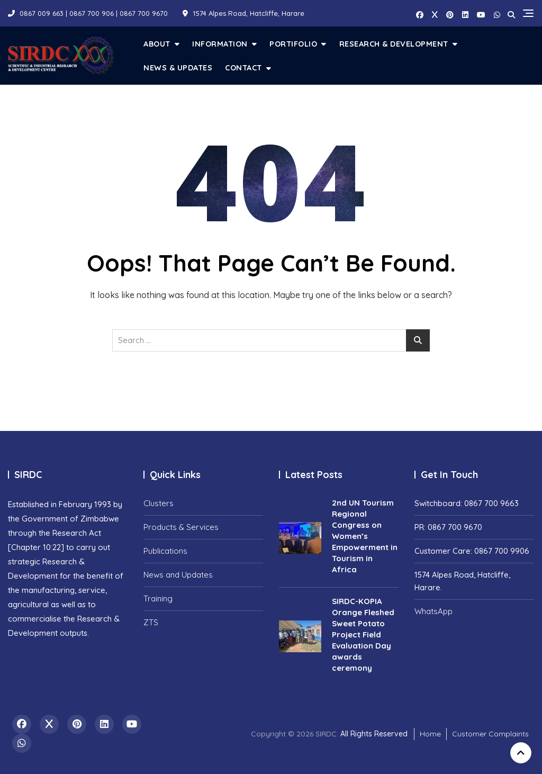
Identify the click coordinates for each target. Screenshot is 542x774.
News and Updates (178, 575)
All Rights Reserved (374, 734)
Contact (243, 67)
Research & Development (393, 44)
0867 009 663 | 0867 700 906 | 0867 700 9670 (88, 13)
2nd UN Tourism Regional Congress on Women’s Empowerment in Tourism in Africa (365, 536)
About (156, 44)
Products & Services (181, 527)
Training (158, 598)
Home (430, 734)
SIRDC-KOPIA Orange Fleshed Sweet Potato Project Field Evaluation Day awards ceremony (363, 634)
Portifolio (293, 44)
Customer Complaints (490, 734)
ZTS (150, 622)
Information (220, 44)
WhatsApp (433, 611)
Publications (165, 551)
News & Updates (177, 67)
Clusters (158, 503)
